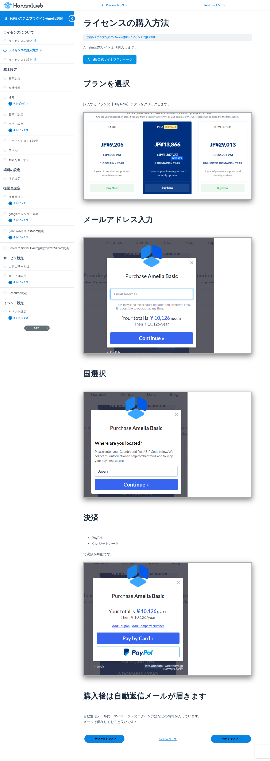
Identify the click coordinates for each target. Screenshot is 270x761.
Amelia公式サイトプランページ (117, 59)
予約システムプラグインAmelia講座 (36, 18)
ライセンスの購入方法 (150, 37)
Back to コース (172, 735)
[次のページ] (47, 328)
